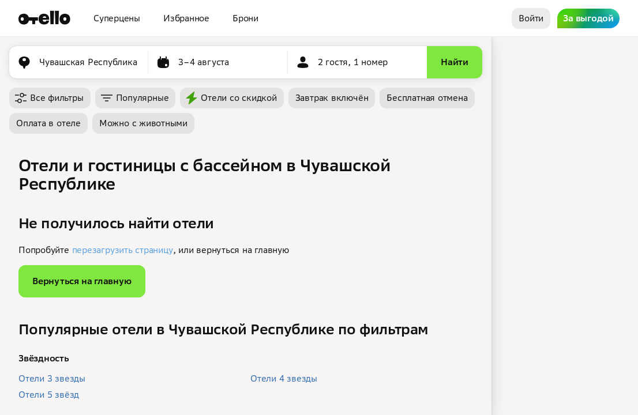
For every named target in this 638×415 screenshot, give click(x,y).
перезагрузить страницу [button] (122, 249)
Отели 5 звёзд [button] (48, 394)
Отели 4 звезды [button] (283, 378)
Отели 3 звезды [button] (51, 378)
